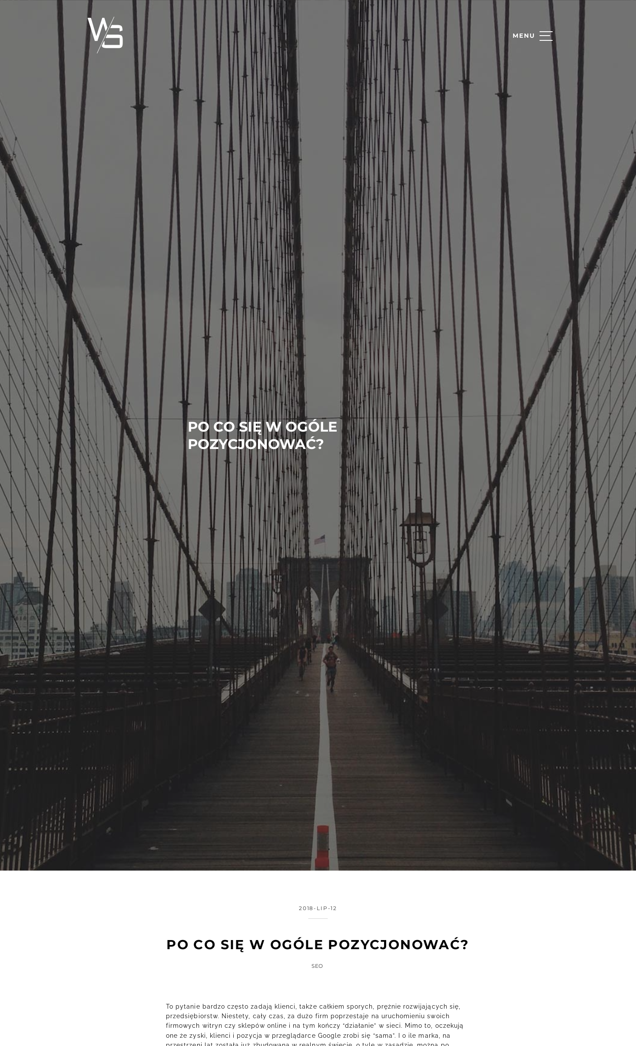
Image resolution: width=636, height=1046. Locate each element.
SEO (317, 952)
